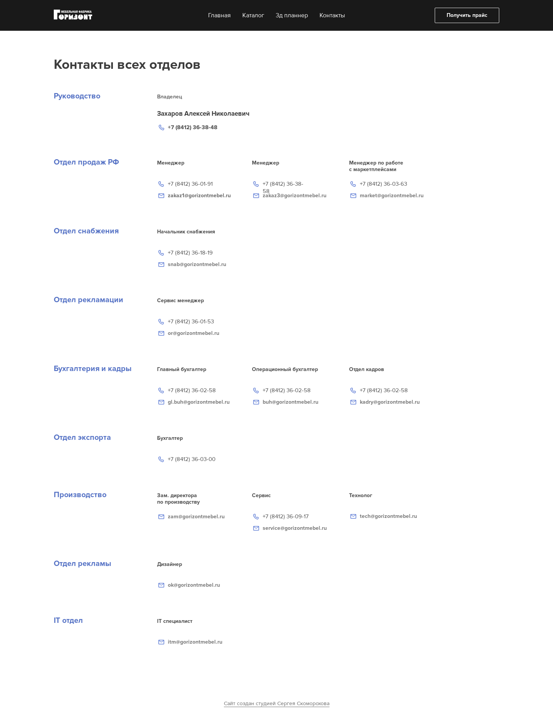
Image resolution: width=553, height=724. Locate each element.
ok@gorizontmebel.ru (194, 585)
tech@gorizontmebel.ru (388, 516)
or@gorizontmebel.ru (193, 333)
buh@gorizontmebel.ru (290, 402)
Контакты (332, 15)
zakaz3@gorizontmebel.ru (294, 195)
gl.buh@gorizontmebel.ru (199, 402)
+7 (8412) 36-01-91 (190, 183)
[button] (467, 15)
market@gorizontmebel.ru (392, 195)
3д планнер (292, 15)
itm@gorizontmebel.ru (195, 642)
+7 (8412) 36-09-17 (286, 516)
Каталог (253, 15)
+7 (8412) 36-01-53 (191, 321)
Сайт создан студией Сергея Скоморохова (276, 703)
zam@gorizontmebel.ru (196, 516)
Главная (219, 15)
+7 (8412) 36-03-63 (383, 183)
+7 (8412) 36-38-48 (192, 127)
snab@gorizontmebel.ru (197, 264)
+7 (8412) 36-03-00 (191, 459)
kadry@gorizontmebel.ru (390, 402)
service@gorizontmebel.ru (295, 528)
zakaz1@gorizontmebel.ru (199, 195)
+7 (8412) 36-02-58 (384, 390)
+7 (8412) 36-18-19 (190, 252)
